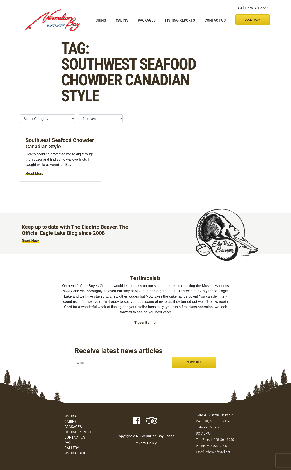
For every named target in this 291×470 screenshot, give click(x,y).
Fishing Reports (180, 20)
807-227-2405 (217, 446)
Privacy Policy (145, 443)
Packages (147, 20)
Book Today (252, 19)
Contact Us (215, 20)
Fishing (99, 20)
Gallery (71, 448)
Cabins (122, 20)
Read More (34, 173)
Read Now (30, 241)
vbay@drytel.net (218, 452)
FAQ (67, 443)
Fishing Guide (76, 453)
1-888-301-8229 (256, 8)
